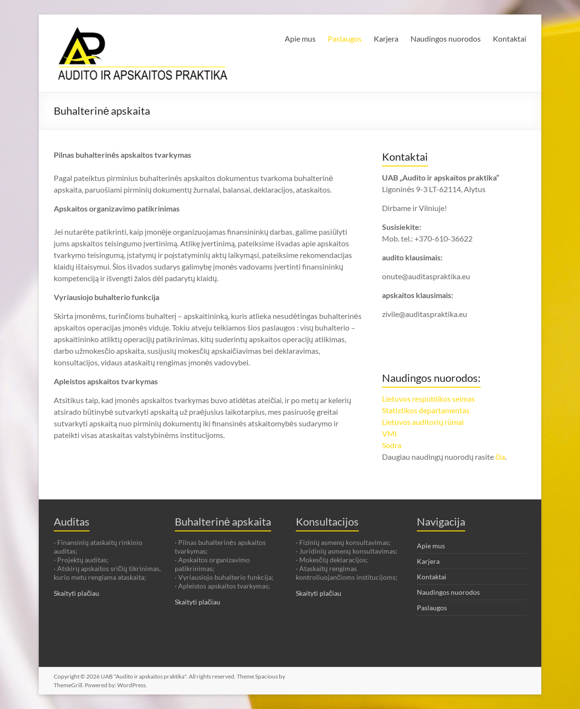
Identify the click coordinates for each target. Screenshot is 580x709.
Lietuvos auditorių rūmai (423, 421)
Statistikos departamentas (426, 410)
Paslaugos (345, 38)
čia (500, 456)
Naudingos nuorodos (446, 38)
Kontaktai (509, 38)
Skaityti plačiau (76, 593)
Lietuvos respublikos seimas (428, 398)
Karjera (386, 38)
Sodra (391, 445)
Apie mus (300, 38)
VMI (389, 433)
